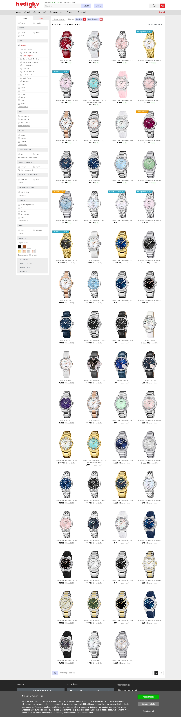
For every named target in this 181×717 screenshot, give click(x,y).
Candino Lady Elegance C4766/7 (66, 540)
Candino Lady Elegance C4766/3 (122, 60)
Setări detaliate (148, 704)
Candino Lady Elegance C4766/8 (94, 540)
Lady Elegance (26, 56)
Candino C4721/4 (150, 380)
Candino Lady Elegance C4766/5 (94, 500)
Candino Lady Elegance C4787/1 (122, 220)
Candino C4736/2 (66, 340)
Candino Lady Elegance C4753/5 (94, 340)
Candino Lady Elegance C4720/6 (94, 380)
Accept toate (148, 697)
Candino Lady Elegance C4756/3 (66, 220)
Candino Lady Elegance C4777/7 (122, 100)
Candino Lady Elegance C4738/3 (149, 140)
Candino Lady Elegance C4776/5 (94, 620)
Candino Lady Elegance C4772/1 (122, 540)
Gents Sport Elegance (29, 62)
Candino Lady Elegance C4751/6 (149, 300)
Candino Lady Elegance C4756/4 (122, 460)
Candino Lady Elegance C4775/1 (94, 580)
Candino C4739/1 (66, 300)
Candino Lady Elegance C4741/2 (66, 140)
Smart (41, 18)
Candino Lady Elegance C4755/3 (122, 260)
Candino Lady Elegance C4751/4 (149, 100)
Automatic (25, 69)
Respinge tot (148, 711)
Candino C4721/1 (94, 60)
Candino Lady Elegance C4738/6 (66, 100)
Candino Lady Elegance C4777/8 (66, 660)
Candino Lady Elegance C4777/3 (149, 620)
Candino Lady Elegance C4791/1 (149, 60)
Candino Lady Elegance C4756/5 (149, 260)
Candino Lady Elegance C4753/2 (122, 420)
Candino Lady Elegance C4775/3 (122, 300)
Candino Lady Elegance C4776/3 (66, 620)
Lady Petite (25, 78)
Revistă (162, 12)
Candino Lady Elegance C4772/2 (149, 540)
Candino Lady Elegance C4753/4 (122, 180)
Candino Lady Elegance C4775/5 (122, 580)
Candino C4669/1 (66, 380)
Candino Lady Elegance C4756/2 (149, 180)
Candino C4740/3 (66, 420)
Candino (22, 45)
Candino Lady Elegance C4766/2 (94, 300)
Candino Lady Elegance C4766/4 (66, 500)
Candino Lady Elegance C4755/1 (66, 460)
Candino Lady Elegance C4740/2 (66, 180)
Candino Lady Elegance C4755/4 (122, 500)
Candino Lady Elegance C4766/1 (94, 220)
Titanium (24, 81)
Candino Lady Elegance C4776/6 (122, 620)
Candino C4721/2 (66, 60)
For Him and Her (27, 72)
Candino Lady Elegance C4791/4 (66, 260)
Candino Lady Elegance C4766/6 (149, 500)
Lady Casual (26, 75)
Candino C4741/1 (94, 420)
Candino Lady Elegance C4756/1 (122, 660)
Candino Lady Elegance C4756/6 (149, 460)
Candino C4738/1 (94, 660)
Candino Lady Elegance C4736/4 (122, 340)
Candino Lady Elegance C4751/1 (94, 140)
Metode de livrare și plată (127, 690)
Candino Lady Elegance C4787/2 (149, 220)
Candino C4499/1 (150, 340)
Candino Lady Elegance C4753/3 (149, 420)
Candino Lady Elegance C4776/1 (149, 580)
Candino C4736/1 (94, 260)
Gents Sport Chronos (29, 53)
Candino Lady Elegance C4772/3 (66, 580)
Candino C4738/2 (94, 180)
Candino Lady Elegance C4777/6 (122, 140)
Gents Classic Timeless (29, 59)
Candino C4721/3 (122, 380)
